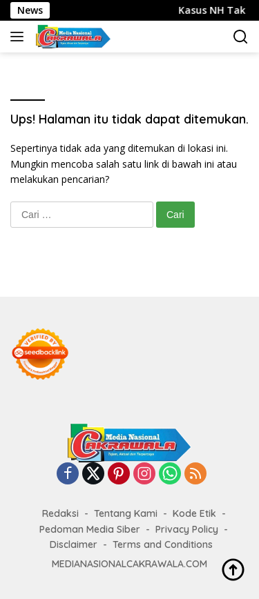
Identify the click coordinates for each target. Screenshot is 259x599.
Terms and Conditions (163, 544)
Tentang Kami (125, 513)
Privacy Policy (186, 529)
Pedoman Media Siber (89, 529)
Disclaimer (73, 544)
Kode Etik (194, 513)
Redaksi (60, 513)
